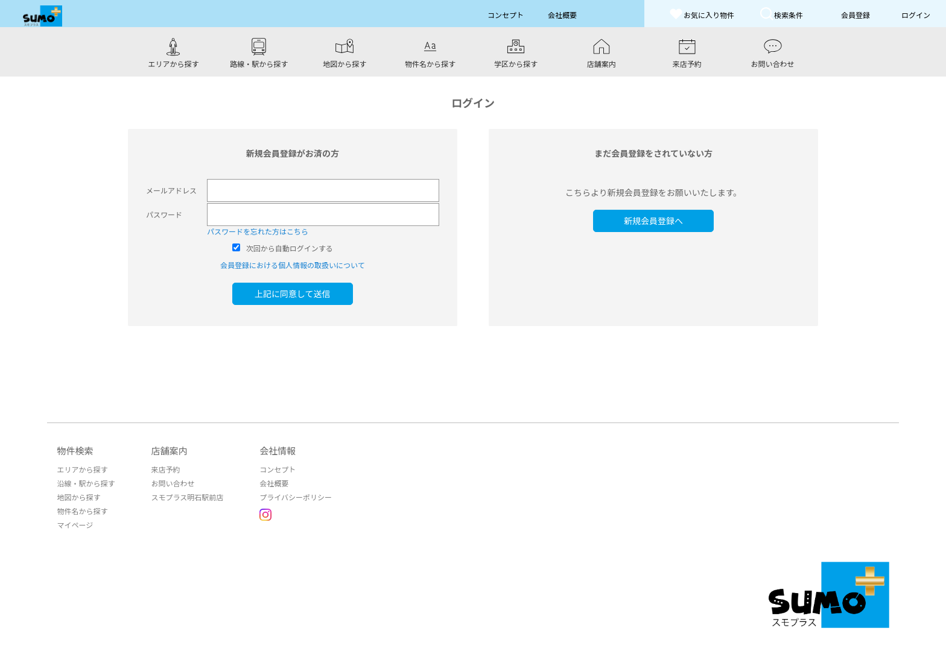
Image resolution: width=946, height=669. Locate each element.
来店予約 (165, 469)
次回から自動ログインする (289, 248)
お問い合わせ (172, 483)
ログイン (915, 15)
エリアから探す (82, 469)
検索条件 (781, 13)
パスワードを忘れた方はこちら (257, 231)
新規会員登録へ (653, 221)
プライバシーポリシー (295, 497)
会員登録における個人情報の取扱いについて (292, 265)
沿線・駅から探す (86, 483)
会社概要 (273, 483)
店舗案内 (169, 450)
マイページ (75, 525)
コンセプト (277, 469)
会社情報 (277, 450)
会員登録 (855, 15)
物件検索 (75, 450)
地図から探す (78, 497)
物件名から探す (82, 511)
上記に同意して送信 (293, 293)
